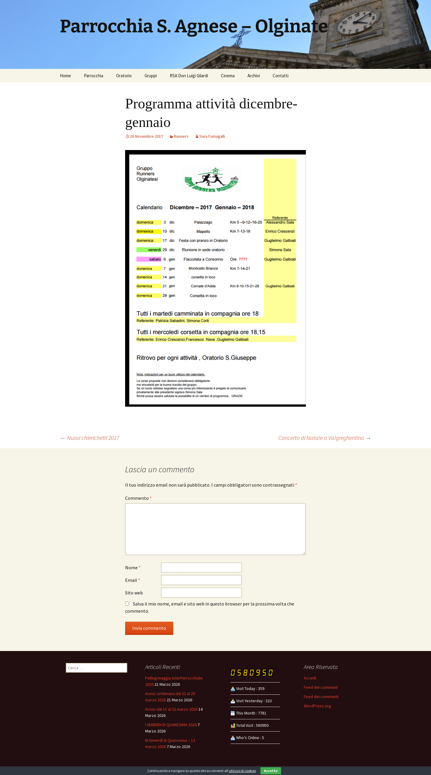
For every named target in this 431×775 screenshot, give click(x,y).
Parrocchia (93, 75)
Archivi (254, 75)
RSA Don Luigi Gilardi (189, 75)
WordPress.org (317, 706)
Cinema (228, 75)
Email (132, 580)
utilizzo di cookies (242, 770)
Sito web (134, 593)
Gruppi (151, 75)
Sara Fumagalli (212, 136)
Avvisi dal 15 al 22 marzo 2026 (171, 709)
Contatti (281, 75)
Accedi (310, 678)
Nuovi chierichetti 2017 (89, 437)
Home (65, 75)
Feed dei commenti (321, 696)
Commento (138, 498)
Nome (133, 567)
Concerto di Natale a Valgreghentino (324, 437)
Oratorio (124, 75)
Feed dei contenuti (321, 687)
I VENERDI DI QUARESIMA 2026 (171, 724)
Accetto (270, 770)
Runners (181, 136)
